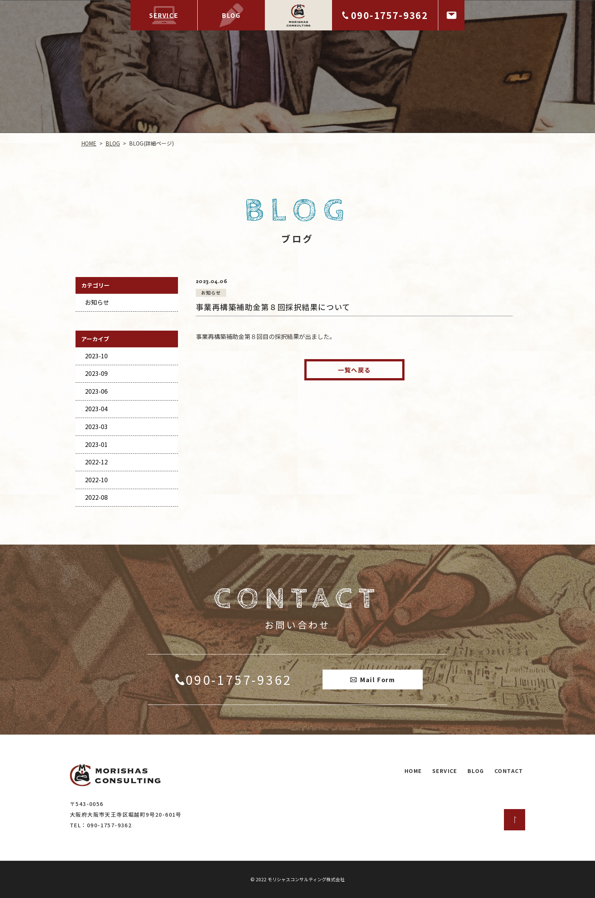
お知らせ (97, 302)
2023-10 (96, 355)
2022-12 (96, 461)
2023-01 (96, 444)
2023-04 (96, 408)
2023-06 (96, 391)
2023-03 (96, 426)
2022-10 (96, 479)
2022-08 (96, 497)
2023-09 (96, 373)
